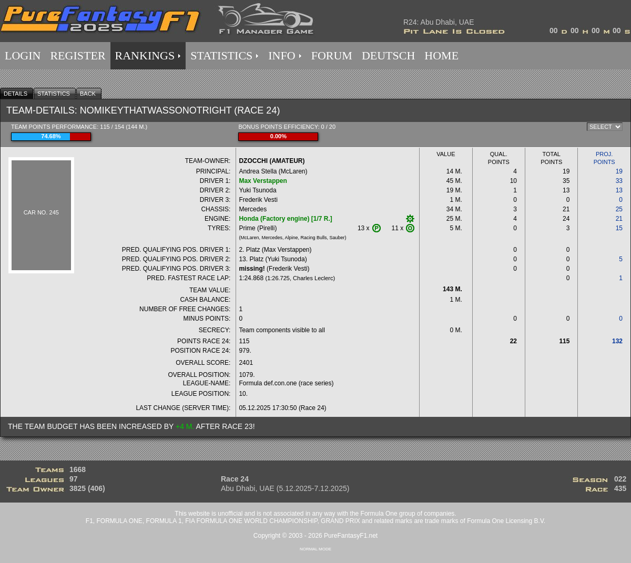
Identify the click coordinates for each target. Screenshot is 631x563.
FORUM (331, 55)
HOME (441, 55)
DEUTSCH (388, 55)
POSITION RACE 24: (200, 350)
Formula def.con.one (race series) (286, 383)
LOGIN (22, 55)
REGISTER (77, 55)
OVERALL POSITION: (199, 374)
